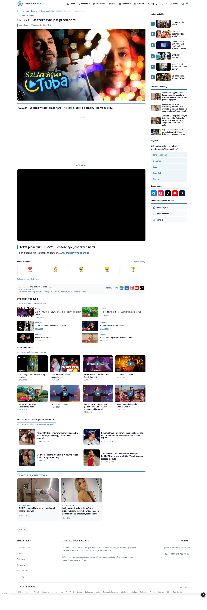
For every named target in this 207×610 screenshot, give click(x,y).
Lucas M (45, 592)
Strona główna (23, 11)
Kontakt (158, 220)
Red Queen (177, 592)
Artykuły (83, 4)
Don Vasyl (70, 592)
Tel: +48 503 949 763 (177, 554)
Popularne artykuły (159, 87)
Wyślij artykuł (160, 207)
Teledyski (99, 4)
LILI (168, 592)
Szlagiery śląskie (47, 11)
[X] (182, 193)
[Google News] (122, 288)
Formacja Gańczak (110, 592)
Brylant (152, 592)
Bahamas (89, 592)
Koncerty (125, 4)
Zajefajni (143, 592)
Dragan (79, 592)
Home (71, 4)
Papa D (36, 592)
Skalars (134, 592)
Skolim (156, 179)
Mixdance (125, 592)
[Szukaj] (182, 3)
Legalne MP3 (23, 571)
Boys (155, 167)
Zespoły (153, 4)
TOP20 (139, 4)
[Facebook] (127, 288)
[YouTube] (137, 288)
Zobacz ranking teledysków (28, 279)
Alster (98, 592)
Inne (174, 4)
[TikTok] (142, 288)
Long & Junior (57, 592)
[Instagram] (132, 288)
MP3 (112, 4)
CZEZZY (22, 530)
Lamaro (161, 592)
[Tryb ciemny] (187, 3)
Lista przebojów (157, 14)
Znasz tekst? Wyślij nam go (74, 252)
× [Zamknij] (203, 594)
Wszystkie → (184, 587)
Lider (20, 592)
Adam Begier (24, 25)
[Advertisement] (81, 139)
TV (164, 4)
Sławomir (157, 161)
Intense (28, 592)
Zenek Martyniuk (160, 155)
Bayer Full (157, 173)
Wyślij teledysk (161, 214)
